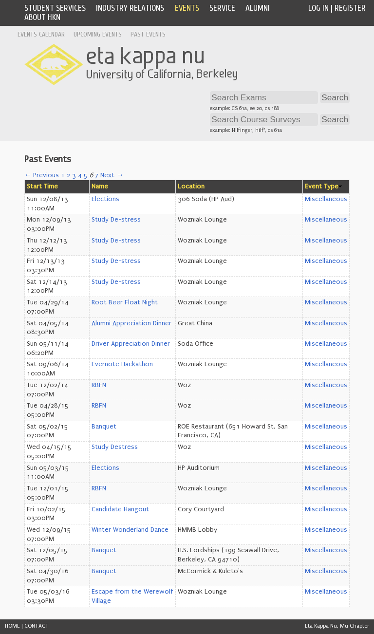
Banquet (104, 426)
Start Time (42, 186)
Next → (111, 175)
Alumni (257, 8)
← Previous (41, 175)
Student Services (55, 8)
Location (191, 186)
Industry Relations (130, 8)
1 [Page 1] (63, 175)
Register (350, 8)
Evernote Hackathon (122, 364)
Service (222, 8)
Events (187, 8)
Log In (318, 8)
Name (100, 186)
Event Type (321, 186)
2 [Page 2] (68, 175)
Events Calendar (41, 34)
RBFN (99, 385)
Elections (105, 199)
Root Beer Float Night (125, 302)
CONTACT (36, 626)
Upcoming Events (98, 34)
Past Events (148, 34)
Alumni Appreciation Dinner (131, 323)
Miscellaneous (326, 199)
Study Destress (115, 447)
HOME (12, 626)
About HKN (42, 17)
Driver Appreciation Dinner (131, 344)
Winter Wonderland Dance (130, 530)
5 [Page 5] (86, 175)
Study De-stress (116, 220)
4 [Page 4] (80, 175)
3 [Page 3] (74, 175)
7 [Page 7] (96, 175)
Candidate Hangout (120, 509)
